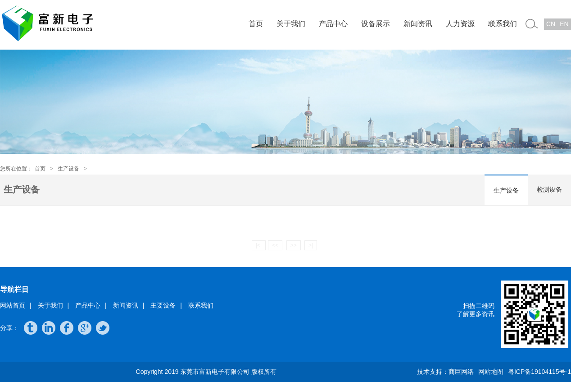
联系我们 (502, 24)
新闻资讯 (417, 24)
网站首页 (12, 305)
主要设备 (163, 305)
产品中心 (333, 24)
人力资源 (460, 24)
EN (564, 24)
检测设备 (549, 189)
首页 (256, 24)
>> (293, 245)
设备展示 (375, 24)
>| (310, 245)
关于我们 (290, 24)
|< (259, 245)
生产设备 (68, 169)
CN (550, 24)
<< (275, 245)
